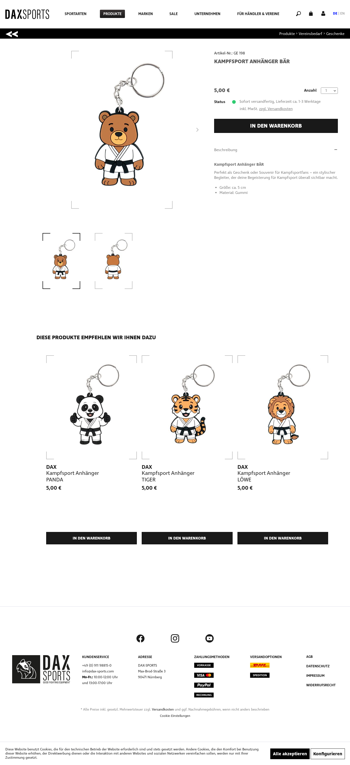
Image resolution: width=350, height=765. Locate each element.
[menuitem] (75, 14)
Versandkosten (163, 709)
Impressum (315, 676)
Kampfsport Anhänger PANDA (72, 476)
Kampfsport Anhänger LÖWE (263, 476)
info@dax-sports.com (98, 671)
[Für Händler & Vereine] (258, 14)
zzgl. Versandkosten (276, 108)
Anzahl (310, 90)
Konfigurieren (327, 753)
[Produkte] (112, 14)
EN (342, 13)
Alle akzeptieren (290, 753)
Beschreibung (225, 150)
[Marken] (145, 14)
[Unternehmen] (207, 14)
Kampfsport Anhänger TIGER (168, 476)
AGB (309, 657)
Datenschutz (318, 666)
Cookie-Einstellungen (175, 716)
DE (335, 13)
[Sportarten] (75, 14)
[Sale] (173, 14)
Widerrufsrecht (321, 685)
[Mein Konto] (323, 13)
